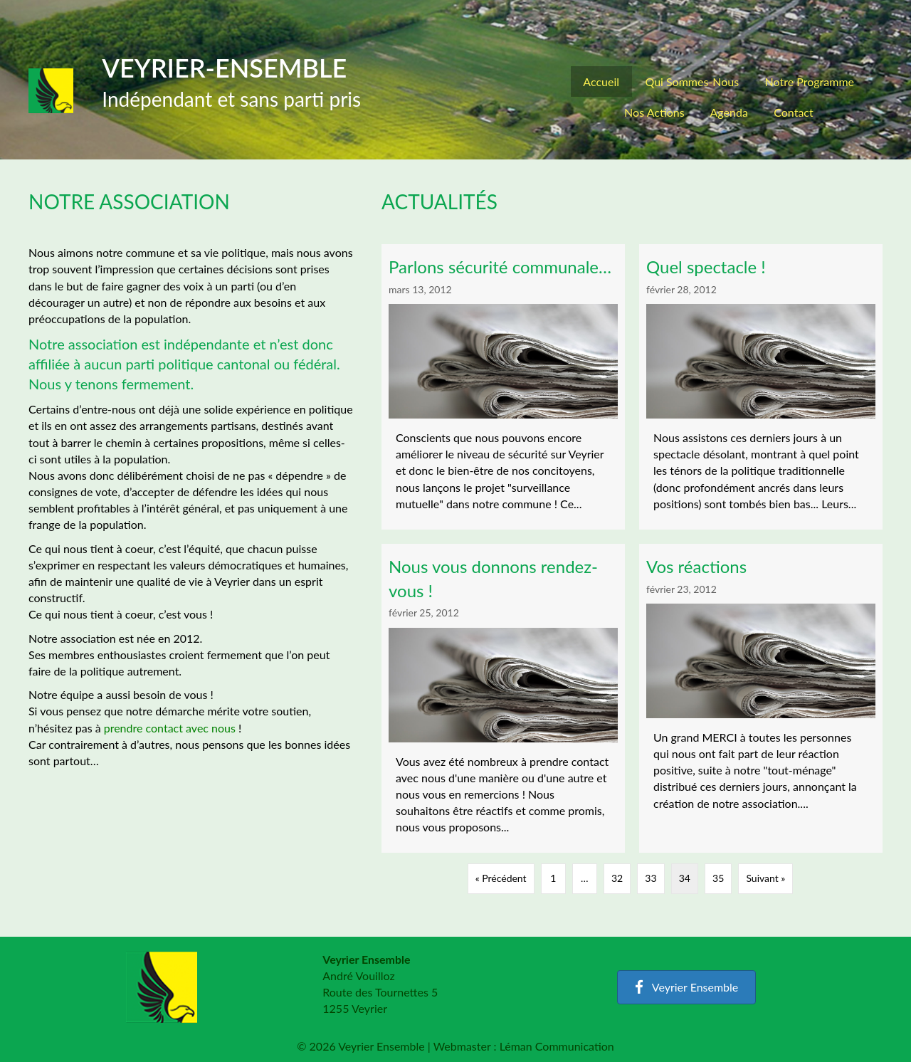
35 (718, 878)
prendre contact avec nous (170, 728)
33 (650, 878)
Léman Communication (557, 1046)
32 (617, 878)
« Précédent (501, 878)
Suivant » (765, 878)
